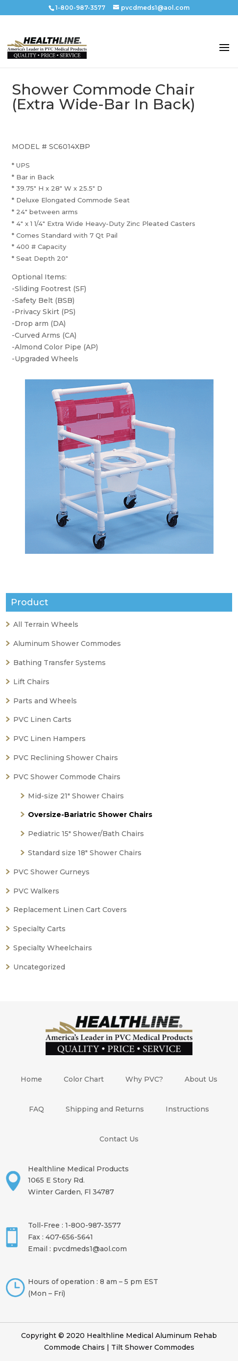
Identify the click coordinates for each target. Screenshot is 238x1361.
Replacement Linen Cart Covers (70, 909)
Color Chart (84, 1079)
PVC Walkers (36, 891)
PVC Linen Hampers (49, 738)
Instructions (187, 1109)
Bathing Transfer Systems (59, 662)
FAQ (36, 1109)
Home (31, 1079)
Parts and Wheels (45, 700)
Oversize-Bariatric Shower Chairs (90, 814)
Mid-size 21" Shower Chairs (76, 796)
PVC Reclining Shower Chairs (65, 757)
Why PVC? (144, 1079)
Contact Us (119, 1139)
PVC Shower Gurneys (51, 871)
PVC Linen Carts (42, 719)
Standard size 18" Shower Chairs (85, 852)
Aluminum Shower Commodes (67, 643)
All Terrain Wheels (45, 624)
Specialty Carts (39, 928)
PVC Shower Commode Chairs (66, 776)
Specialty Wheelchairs (52, 947)
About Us (201, 1079)
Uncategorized (39, 967)
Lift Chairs (31, 681)
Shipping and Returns (105, 1109)
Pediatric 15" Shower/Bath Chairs (86, 833)
